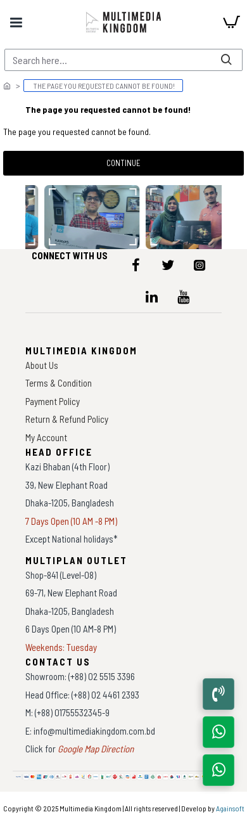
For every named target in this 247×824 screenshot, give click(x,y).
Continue (123, 163)
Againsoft (230, 808)
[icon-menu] (136, 265)
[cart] (231, 22)
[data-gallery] (92, 217)
